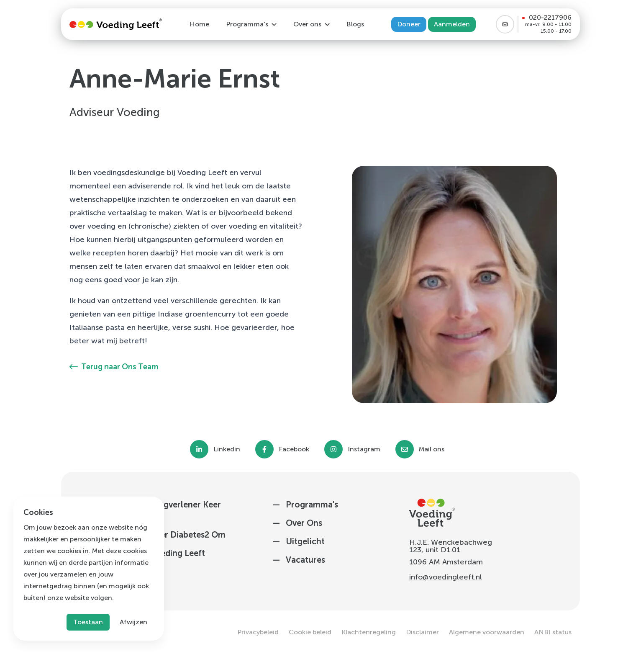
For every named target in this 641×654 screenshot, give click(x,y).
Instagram (364, 449)
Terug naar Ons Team (113, 367)
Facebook (294, 449)
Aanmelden (452, 24)
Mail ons (431, 449)
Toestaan (88, 622)
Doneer (408, 24)
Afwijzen (133, 622)
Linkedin (226, 449)
